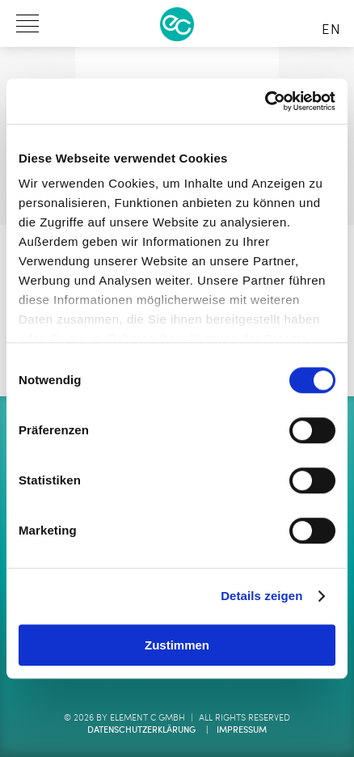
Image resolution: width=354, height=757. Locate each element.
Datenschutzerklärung (141, 730)
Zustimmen (177, 645)
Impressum (242, 730)
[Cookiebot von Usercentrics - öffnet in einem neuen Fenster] (264, 101)
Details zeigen (261, 596)
